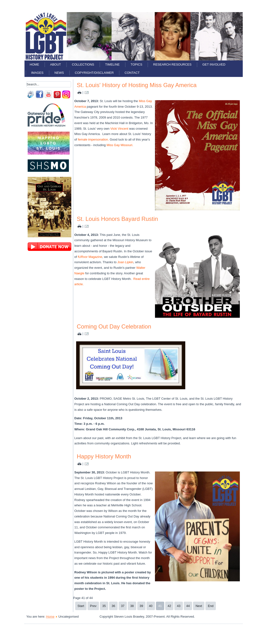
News (59, 73)
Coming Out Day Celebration (114, 326)
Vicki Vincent (119, 128)
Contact (132, 73)
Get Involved (214, 64)
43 (178, 606)
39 (141, 606)
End (210, 606)
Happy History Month (104, 456)
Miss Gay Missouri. (119, 145)
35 (104, 606)
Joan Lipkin (125, 262)
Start (81, 606)
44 (188, 606)
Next (198, 606)
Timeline (112, 64)
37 (122, 606)
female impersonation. (93, 139)
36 (113, 606)
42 (169, 606)
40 (150, 606)
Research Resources (172, 64)
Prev (93, 606)
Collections (83, 64)
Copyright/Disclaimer (94, 73)
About (55, 64)
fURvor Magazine (90, 257)
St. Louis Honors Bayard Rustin (117, 219)
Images (37, 73)
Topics (136, 64)
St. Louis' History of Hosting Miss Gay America (137, 85)
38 (132, 606)
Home (34, 64)
